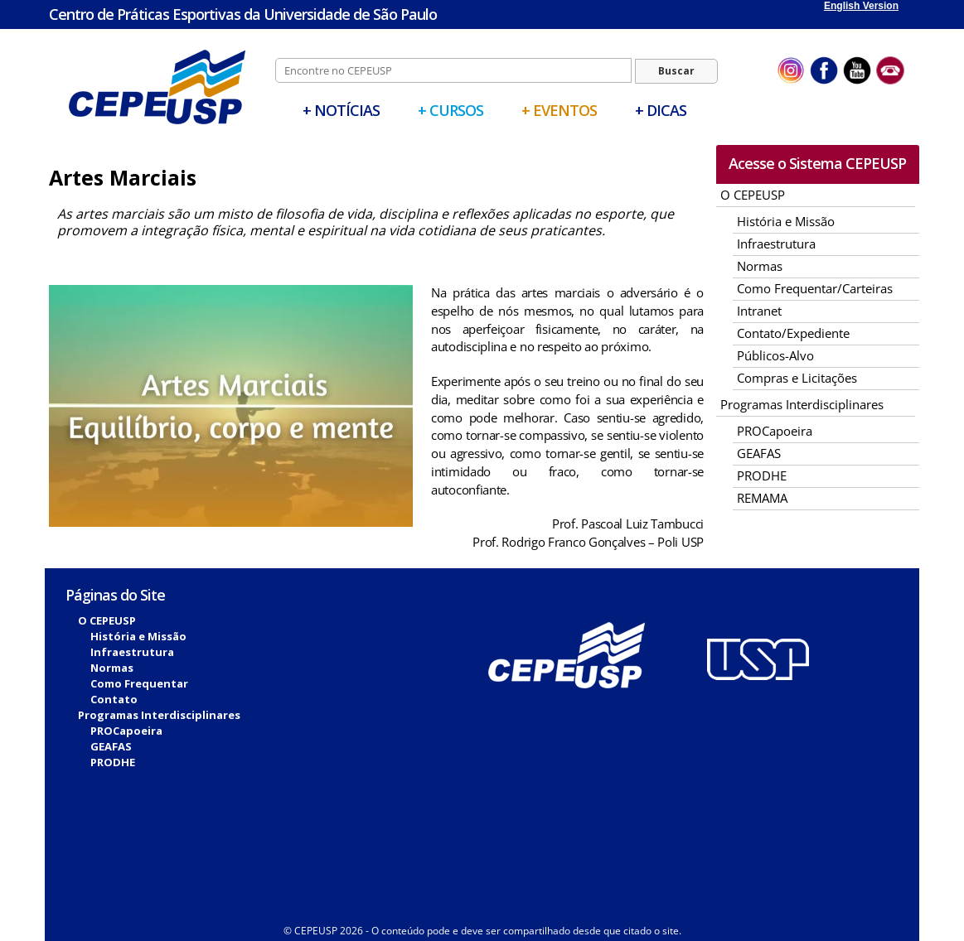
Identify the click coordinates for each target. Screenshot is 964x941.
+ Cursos (450, 110)
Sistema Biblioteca (527, 882)
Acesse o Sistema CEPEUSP (817, 163)
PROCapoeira (774, 430)
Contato (114, 699)
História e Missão (786, 221)
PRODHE (762, 475)
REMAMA (762, 498)
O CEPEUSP (752, 194)
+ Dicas (660, 110)
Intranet (759, 310)
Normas (759, 266)
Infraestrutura (776, 243)
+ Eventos (559, 110)
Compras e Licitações (797, 377)
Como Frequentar (139, 683)
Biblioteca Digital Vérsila (406, 882)
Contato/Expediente (793, 333)
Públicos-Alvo (775, 355)
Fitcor (516, 894)
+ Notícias (341, 110)
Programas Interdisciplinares (802, 404)
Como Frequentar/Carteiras (815, 288)
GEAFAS (759, 453)
